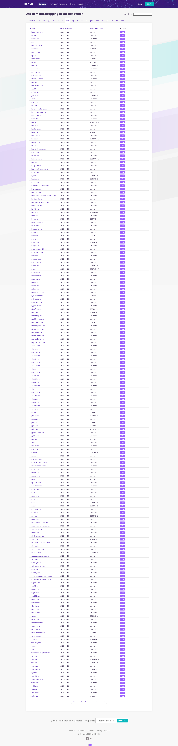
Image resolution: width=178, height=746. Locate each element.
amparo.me (35, 266)
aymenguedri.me (37, 679)
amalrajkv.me (35, 239)
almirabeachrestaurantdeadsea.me (43, 196)
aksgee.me (34, 102)
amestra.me (35, 256)
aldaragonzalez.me (37, 142)
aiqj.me (33, 55)
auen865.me (35, 603)
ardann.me (34, 456)
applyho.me (35, 436)
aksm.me (34, 105)
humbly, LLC (95, 734)
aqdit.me (34, 442)
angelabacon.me (37, 296)
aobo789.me (35, 396)
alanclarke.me (36, 129)
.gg (48, 20)
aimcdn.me (35, 49)
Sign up (149, 4)
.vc (53, 20)
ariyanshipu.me (36, 482)
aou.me (33, 412)
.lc (82, 20)
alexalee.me (35, 155)
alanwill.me (35, 132)
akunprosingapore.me (39, 112)
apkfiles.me (35, 416)
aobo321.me (35, 366)
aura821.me (35, 619)
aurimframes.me (37, 623)
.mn (116, 20)
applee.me (34, 429)
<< (73, 702)
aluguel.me (34, 212)
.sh (62, 20)
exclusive (32, 20)
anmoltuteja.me (36, 316)
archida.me (35, 449)
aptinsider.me (35, 439)
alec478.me (35, 145)
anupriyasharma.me (38, 342)
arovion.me (35, 496)
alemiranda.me (36, 152)
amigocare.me (36, 259)
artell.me (34, 502)
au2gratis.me (35, 583)
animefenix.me (36, 309)
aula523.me (35, 606)
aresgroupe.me (36, 459)
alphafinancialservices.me (40, 202)
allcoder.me (35, 179)
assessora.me (36, 552)
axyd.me (34, 673)
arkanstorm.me (36, 486)
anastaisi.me (35, 279)
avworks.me (35, 656)
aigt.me (33, 42)
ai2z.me (33, 35)
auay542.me (35, 593)
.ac (102, 20)
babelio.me (35, 693)
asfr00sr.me (35, 532)
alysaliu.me (35, 226)
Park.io (28, 3)
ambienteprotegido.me (39, 249)
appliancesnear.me (37, 432)
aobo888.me (35, 399)
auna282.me (35, 613)
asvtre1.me (35, 559)
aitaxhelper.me (36, 75)
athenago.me (35, 572)
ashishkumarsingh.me (38, 536)
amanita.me (35, 242)
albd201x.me (35, 135)
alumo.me (34, 216)
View (122, 32)
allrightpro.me (36, 189)
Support (81, 4)
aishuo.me (34, 69)
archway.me (35, 452)
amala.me (34, 236)
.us (77, 20)
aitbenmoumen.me (37, 79)
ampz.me (34, 269)
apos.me (34, 422)
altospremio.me (36, 205)
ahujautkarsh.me (37, 32)
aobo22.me (35, 359)
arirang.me (34, 479)
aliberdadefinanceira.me (39, 169)
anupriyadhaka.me (37, 339)
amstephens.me (36, 276)
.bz (112, 20)
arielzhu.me (35, 472)
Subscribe (122, 721)
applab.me (34, 426)
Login (140, 4)
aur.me (33, 616)
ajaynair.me (35, 95)
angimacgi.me (36, 299)
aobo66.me (35, 382)
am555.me (34, 232)
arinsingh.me (35, 476)
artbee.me (34, 499)
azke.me (34, 689)
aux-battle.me (36, 636)
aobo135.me (35, 349)
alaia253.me (35, 119)
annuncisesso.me (37, 322)
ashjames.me (35, 539)
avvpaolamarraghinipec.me (40, 653)
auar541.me (35, 586)
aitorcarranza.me (37, 85)
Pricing (72, 4)
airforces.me (35, 59)
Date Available (66, 28)
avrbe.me (34, 646)
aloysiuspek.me (36, 199)
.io (58, 20)
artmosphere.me (37, 509)
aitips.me (34, 82)
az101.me (34, 686)
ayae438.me (35, 676)
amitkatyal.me (36, 262)
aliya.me (34, 176)
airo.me (33, 62)
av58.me (34, 639)
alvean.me (34, 219)
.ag (73, 20)
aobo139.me (35, 356)
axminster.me (36, 669)
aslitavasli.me (35, 546)
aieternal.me (35, 39)
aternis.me (34, 569)
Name (32, 28)
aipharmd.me (35, 52)
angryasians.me (36, 302)
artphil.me (34, 512)
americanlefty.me (37, 252)
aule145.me (35, 609)
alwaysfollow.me (37, 222)
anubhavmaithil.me (37, 332)
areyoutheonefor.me (38, 466)
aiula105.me (35, 89)
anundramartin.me (37, 336)
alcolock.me (35, 139)
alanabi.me (34, 125)
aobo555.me (35, 379)
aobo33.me (35, 369)
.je (107, 20)
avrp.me (33, 649)
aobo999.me (35, 406)
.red (122, 20)
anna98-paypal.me (37, 319)
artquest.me (35, 516)
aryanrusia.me (36, 519)
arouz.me (34, 492)
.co (39, 20)
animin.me (34, 312)
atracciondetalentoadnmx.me (41, 579)
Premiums (53, 4)
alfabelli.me (35, 162)
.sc (86, 20)
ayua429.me (35, 683)
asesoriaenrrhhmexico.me (40, 526)
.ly (44, 20)
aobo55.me (35, 376)
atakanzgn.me (36, 563)
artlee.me (34, 506)
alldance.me (35, 182)
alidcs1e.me (35, 172)
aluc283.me (35, 209)
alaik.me (34, 122)
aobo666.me (35, 386)
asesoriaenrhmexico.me (39, 522)
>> (104, 702)
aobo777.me (35, 392)
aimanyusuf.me (36, 45)
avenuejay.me (36, 643)
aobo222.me (35, 362)
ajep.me (33, 99)
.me (67, 21)
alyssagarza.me (36, 229)
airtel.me (34, 65)
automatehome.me (38, 633)
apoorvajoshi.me (37, 419)
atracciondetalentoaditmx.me (41, 576)
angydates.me (36, 306)
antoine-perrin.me (37, 329)
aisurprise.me (35, 72)
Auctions (63, 4)
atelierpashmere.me (38, 566)
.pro (91, 20)
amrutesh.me (35, 272)
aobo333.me (35, 372)
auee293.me (35, 599)
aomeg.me (34, 409)
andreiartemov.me (37, 292)
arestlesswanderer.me (39, 462)
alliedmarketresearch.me (40, 185)
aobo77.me (35, 389)
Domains (42, 4)
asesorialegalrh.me (37, 529)
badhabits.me (35, 696)
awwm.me (34, 666)
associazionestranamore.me (41, 556)
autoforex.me (36, 629)
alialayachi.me (36, 165)
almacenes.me (36, 192)
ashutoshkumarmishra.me (40, 543)
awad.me (34, 659)
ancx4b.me (34, 282)
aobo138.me (35, 352)
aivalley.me (35, 92)
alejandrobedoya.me (38, 149)
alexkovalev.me (36, 159)
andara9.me (35, 286)
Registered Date (96, 28)
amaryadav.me (36, 246)
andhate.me (35, 289)
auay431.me (35, 589)
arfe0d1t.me (35, 469)
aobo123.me (35, 346)
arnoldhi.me (35, 489)
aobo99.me (35, 402)
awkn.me (34, 663)
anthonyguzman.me (38, 326)
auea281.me (35, 596)
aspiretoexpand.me (38, 549)
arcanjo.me (35, 446)
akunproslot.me (36, 115)
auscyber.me (35, 626)
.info (97, 20)
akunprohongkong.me (39, 109)
